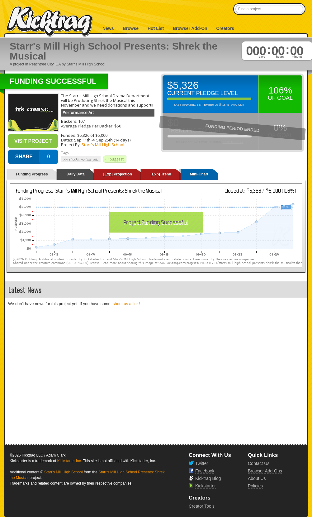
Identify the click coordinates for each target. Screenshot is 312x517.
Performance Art (78, 112)
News (108, 28)
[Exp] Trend (161, 174)
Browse (131, 28)
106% (280, 90)
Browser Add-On (190, 28)
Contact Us (258, 463)
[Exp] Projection (117, 174)
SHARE (24, 156)
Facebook (204, 470)
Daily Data (76, 174)
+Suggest (116, 159)
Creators (225, 28)
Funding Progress (32, 174)
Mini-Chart (199, 174)
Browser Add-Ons (265, 470)
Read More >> (232, 142)
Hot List (156, 28)
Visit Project (33, 141)
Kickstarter (205, 485)
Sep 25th (104, 140)
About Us (257, 478)
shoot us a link (126, 303)
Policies (255, 485)
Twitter (201, 463)
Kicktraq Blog (208, 478)
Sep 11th (82, 140)
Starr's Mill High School (103, 144)
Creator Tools (202, 506)
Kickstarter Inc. (69, 461)
